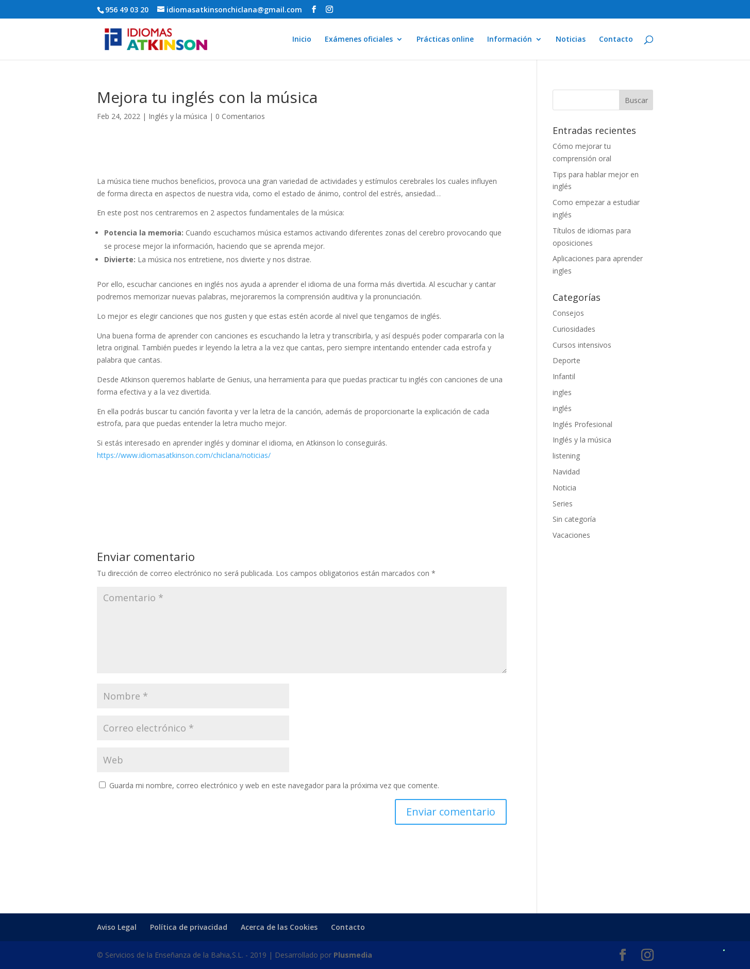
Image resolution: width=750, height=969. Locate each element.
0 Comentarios (240, 116)
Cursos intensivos (582, 345)
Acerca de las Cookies (279, 927)
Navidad (566, 472)
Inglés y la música (177, 116)
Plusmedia (353, 955)
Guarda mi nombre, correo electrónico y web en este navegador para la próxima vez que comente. (274, 785)
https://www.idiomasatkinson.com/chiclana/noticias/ (184, 455)
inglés (562, 408)
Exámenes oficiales (359, 40)
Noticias (571, 40)
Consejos (568, 313)
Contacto (616, 40)
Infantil (564, 376)
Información (509, 40)
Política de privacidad (188, 927)
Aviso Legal (117, 927)
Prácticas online (445, 40)
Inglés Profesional (582, 424)
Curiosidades (574, 329)
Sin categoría (574, 519)
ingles (562, 392)
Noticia (564, 487)
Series (563, 503)
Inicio (301, 40)
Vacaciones (571, 535)
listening (566, 456)
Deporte (566, 360)
